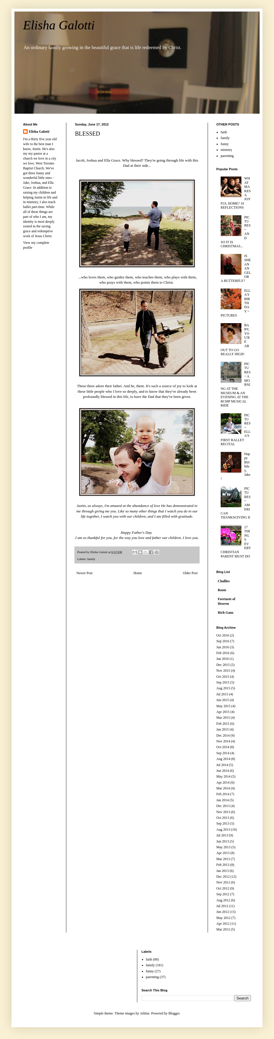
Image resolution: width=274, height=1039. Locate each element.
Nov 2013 (223, 812)
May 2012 (223, 918)
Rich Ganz (225, 613)
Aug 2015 (223, 688)
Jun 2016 (222, 647)
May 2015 (223, 706)
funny (225, 144)
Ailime (144, 1013)
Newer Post (84, 573)
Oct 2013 (222, 818)
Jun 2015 (222, 700)
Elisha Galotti (59, 25)
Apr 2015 (223, 712)
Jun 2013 (222, 841)
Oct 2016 (222, 635)
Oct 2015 (222, 677)
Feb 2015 (222, 724)
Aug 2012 (223, 900)
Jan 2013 (222, 871)
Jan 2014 (222, 800)
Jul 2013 (222, 835)
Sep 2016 (222, 641)
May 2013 (223, 847)
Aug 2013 (223, 830)
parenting (227, 156)
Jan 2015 (222, 729)
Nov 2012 (223, 882)
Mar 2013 (223, 859)
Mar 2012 (223, 929)
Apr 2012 (223, 924)
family (91, 559)
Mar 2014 (223, 788)
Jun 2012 (222, 912)
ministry (226, 150)
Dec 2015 (223, 665)
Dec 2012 (223, 877)
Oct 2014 (222, 747)
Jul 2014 (222, 765)
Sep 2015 (222, 682)
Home (138, 573)
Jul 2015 (222, 694)
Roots (222, 590)
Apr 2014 (223, 782)
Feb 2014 (222, 794)
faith (224, 132)
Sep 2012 (222, 894)
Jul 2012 (222, 906)
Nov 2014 (223, 741)
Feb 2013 (222, 865)
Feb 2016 (222, 653)
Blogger (173, 1013)
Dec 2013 (223, 806)
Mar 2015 (223, 718)
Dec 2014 (223, 735)
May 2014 (223, 776)
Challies (224, 581)
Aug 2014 (223, 759)
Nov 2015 (223, 671)
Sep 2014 (222, 753)
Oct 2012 (222, 888)
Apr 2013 (223, 853)
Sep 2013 (222, 823)
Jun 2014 (222, 771)
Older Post (190, 573)
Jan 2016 (222, 659)
